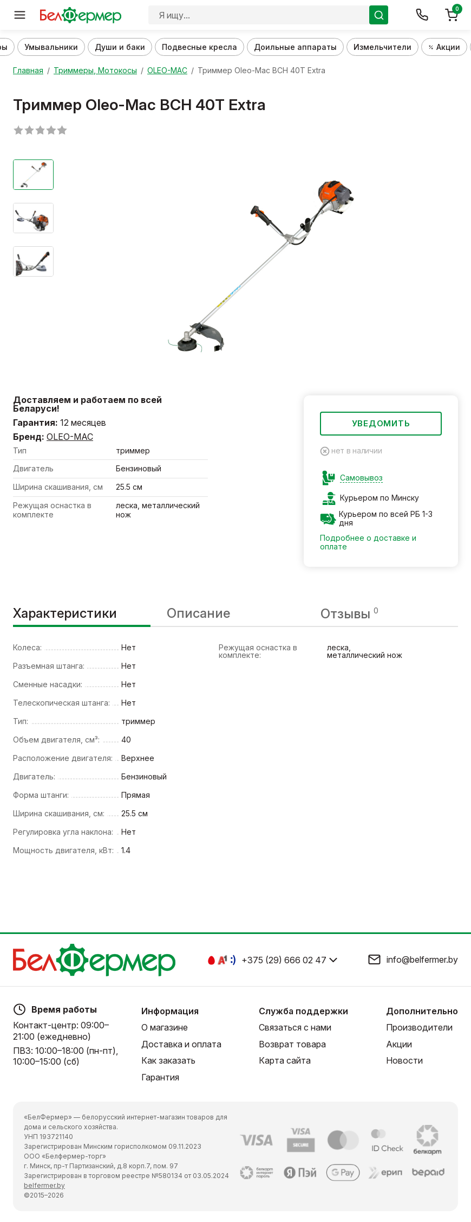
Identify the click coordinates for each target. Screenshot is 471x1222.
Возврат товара (292, 1044)
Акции (399, 1044)
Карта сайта (285, 1060)
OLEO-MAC (70, 436)
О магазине (164, 1027)
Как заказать (168, 1060)
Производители (419, 1027)
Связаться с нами (295, 1027)
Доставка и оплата (181, 1044)
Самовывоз (361, 478)
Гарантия (160, 1077)
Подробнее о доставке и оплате (368, 543)
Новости (404, 1060)
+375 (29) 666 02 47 (283, 960)
